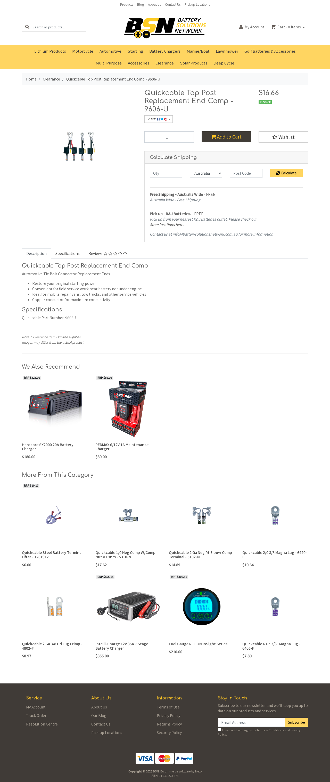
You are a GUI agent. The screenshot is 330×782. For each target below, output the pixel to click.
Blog (140, 4)
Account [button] (251, 26)
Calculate (286, 172)
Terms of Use (168, 707)
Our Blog (98, 715)
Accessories (138, 63)
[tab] (36, 253)
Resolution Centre (42, 724)
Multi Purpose (109, 63)
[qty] (166, 173)
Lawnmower (227, 51)
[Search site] (27, 26)
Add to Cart (226, 136)
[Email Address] (251, 722)
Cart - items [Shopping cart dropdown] (286, 26)
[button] (283, 137)
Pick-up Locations (197, 4)
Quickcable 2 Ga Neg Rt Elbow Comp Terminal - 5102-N (200, 554)
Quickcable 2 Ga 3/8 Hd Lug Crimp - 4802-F (52, 646)
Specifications (67, 253)
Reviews (107, 253)
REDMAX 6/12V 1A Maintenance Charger (121, 447)
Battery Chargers (164, 51)
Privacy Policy (168, 715)
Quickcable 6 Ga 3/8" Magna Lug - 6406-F (271, 646)
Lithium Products (50, 51)
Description (36, 253)
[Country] (206, 173)
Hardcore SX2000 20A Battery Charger (47, 447)
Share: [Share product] (157, 119)
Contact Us (172, 4)
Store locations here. (167, 224)
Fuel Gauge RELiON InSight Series (198, 643)
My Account (36, 707)
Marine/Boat (198, 51)
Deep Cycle (223, 63)
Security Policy (169, 732)
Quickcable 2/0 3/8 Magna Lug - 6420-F (274, 554)
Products (126, 4)
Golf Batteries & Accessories (270, 51)
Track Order (36, 715)
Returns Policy (169, 724)
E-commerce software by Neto (181, 771)
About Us (154, 4)
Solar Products (193, 63)
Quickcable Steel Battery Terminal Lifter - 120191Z (52, 554)
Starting (135, 51)
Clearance (164, 63)
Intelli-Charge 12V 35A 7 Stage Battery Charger (121, 646)
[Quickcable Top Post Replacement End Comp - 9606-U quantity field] (169, 137)
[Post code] (246, 173)
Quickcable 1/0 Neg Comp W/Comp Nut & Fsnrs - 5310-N (125, 554)
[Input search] (59, 26)
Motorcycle (82, 51)
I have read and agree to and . (259, 732)
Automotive (110, 51)
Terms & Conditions (270, 730)
